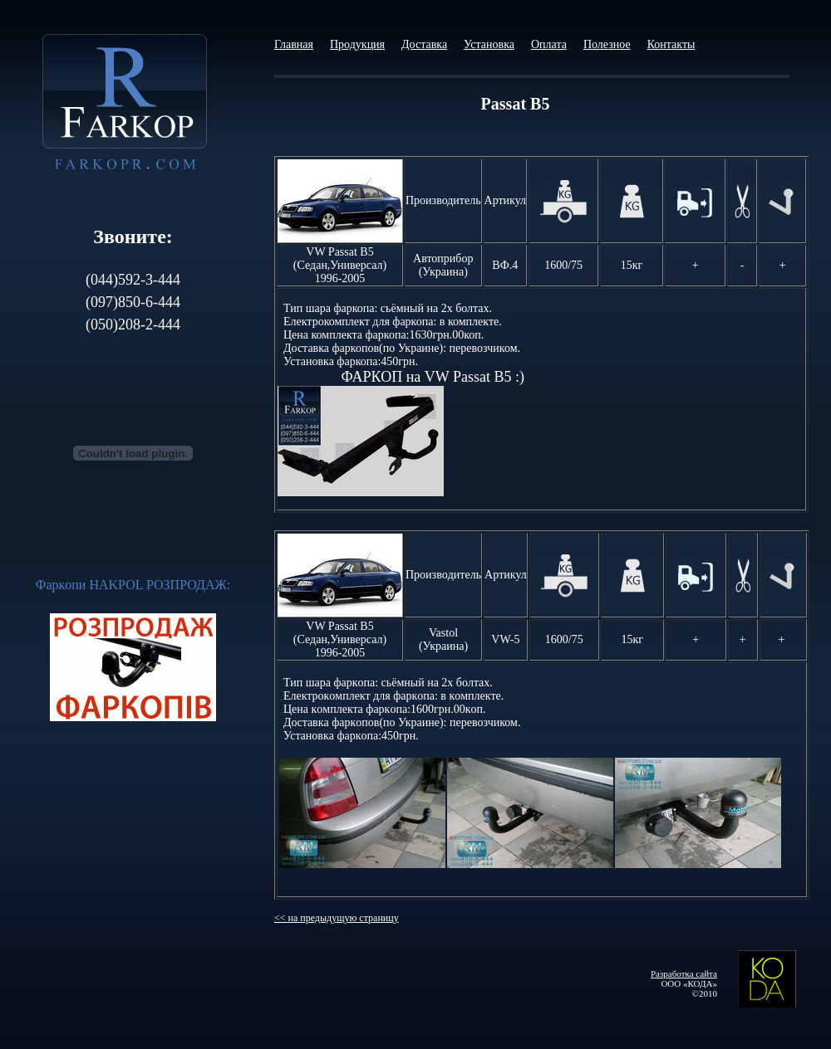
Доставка (424, 44)
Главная (293, 44)
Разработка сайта (684, 973)
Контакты (671, 44)
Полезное (607, 44)
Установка (489, 44)
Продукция (357, 44)
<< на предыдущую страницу (336, 918)
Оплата (549, 44)
